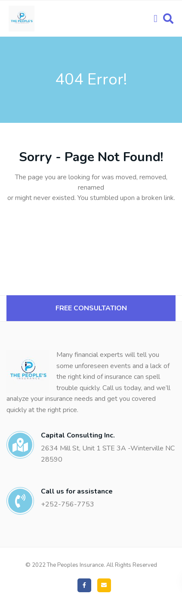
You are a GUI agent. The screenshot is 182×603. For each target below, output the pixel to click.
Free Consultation (91, 308)
